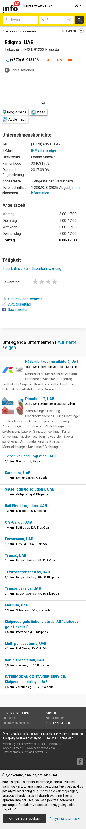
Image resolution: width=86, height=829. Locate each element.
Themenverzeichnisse (17, 722)
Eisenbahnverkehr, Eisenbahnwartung (31, 268)
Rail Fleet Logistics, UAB (26, 506)
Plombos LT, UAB (39, 399)
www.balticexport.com (41, 748)
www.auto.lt (56, 744)
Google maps (14, 112)
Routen (59, 717)
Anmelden (66, 738)
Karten (51, 713)
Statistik (51, 738)
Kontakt (48, 733)
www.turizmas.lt (13, 748)
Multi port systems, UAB (26, 643)
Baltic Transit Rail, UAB (24, 660)
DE (78, 5)
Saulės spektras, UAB (26, 733)
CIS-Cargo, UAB (18, 522)
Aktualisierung (16, 304)
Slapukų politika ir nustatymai (23, 738)
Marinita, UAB (16, 605)
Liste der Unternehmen (19, 31)
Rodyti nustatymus (65, 819)
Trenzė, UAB (15, 555)
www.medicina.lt (34, 744)
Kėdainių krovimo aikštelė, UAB (52, 362)
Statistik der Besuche (22, 299)
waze (38, 112)
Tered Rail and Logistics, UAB (30, 456)
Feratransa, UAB (19, 539)
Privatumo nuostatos (69, 733)
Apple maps (14, 119)
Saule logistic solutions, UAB (29, 489)
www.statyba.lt (12, 744)
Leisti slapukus (24, 818)
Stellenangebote (58, 722)
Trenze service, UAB (23, 588)
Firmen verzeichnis (38, 5)
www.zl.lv (41, 752)
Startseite (9, 717)
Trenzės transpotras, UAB (27, 572)
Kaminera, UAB (18, 473)
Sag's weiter (15, 309)
